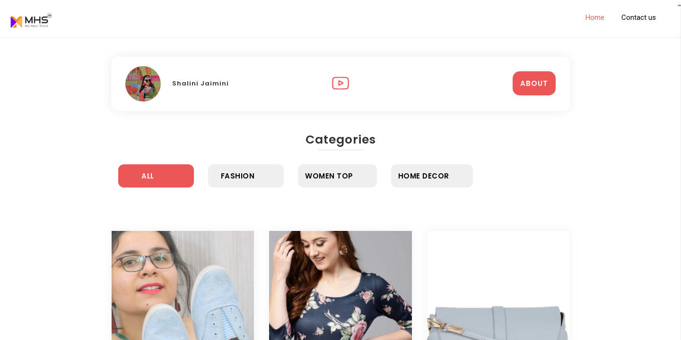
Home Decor (423, 176)
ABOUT (534, 83)
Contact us (638, 17)
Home (594, 17)
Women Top (329, 176)
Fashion (238, 176)
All (147, 176)
